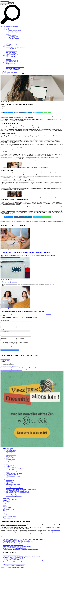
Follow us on (3, 358)
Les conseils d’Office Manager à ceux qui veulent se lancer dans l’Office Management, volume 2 (23, 560)
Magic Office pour (7, 478)
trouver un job (10, 221)
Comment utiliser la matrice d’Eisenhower (9, 366)
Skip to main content (5, 1)
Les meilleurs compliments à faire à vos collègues (16, 490)
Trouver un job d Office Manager (10, 72)
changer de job (17, 221)
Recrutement (22, 221)
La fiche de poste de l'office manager (13, 486)
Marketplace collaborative (11, 450)
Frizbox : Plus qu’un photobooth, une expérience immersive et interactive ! (18, 547)
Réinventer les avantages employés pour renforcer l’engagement (16, 540)
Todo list (7, 458)
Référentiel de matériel (10, 459)
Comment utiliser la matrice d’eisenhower (14, 488)
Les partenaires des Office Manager (13, 484)
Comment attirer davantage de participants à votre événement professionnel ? (18, 541)
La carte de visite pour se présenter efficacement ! (13, 545)
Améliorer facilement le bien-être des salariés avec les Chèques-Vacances (18, 543)
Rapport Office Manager (11, 467)
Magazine (8, 466)
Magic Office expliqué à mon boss (13, 476)
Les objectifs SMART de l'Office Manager (11, 559)
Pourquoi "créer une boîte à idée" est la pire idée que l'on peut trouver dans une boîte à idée (19, 367)
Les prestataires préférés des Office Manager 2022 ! (11, 370)
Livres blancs (8, 475)
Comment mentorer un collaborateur (10, 563)
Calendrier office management (12, 460)
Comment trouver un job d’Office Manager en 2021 (13, 565)
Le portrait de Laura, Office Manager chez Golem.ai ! (14, 564)
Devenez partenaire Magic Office (12, 474)
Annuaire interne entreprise (11, 453)
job (32, 221)
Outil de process (9, 456)
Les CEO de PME (9, 482)
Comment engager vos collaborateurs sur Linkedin (13, 561)
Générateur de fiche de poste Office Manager (15, 468)
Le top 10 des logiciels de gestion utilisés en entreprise (17, 494)
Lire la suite (53, 255)
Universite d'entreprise (10, 451)
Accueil (4, 71)
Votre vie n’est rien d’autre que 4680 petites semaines (16, 493)
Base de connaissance (10, 457)
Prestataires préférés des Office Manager (14, 473)
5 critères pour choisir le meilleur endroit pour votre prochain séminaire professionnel (20, 549)
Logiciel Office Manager (8, 448)
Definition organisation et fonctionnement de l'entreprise (17, 491)
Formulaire (8, 461)
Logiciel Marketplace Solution (18, 567)
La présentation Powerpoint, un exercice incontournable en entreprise (17, 546)
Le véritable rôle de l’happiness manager (14, 496)
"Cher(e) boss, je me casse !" (10, 282)
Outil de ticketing (9, 452)
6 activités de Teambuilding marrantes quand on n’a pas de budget (14, 368)
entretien (27, 221)
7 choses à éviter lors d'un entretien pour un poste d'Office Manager (23, 311)
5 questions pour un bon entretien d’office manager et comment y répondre (21, 489)
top (30, 221)
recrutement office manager (39, 221)
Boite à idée (8, 463)
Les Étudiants (8, 483)
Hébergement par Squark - (6, 567)
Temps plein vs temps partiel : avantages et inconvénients (17, 492)
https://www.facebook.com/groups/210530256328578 (35, 159)
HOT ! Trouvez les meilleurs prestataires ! (9, 26)
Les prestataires (9, 481)
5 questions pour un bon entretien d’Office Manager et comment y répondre (25, 252)
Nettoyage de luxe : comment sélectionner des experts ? (14, 548)
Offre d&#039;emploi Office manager (53, 221)
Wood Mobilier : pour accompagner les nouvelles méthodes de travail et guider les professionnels (23, 539)
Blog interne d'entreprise (11, 455)
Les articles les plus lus (7, 485)
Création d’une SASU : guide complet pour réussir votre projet (16, 542)
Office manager (4, 221)
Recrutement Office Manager (11, 471)
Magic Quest (8, 449)
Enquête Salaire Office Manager (12, 469)
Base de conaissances (10, 465)
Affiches (7, 472)
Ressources (5, 464)
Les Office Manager (10, 480)
